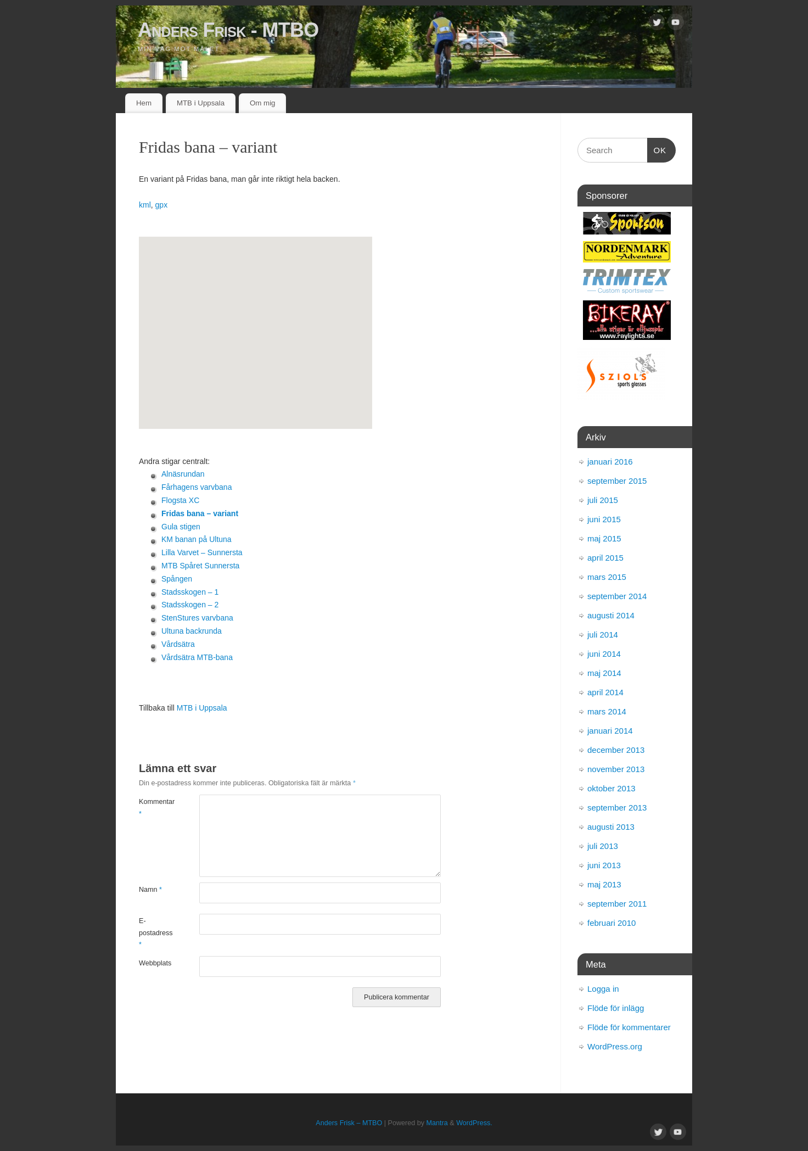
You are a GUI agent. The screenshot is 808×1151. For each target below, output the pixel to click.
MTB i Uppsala (201, 103)
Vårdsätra (178, 644)
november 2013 (615, 769)
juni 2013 (604, 865)
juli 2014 (602, 634)
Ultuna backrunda (191, 631)
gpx (161, 204)
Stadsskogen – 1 (189, 592)
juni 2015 (604, 519)
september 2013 (617, 807)
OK (657, 149)
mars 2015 (606, 577)
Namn (150, 889)
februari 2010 (611, 922)
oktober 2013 (611, 788)
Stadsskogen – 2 (189, 604)
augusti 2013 (611, 826)
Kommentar (154, 807)
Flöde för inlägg (615, 1008)
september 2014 (617, 596)
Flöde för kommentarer (629, 1027)
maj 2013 (604, 884)
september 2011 (617, 903)
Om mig (263, 103)
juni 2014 (604, 653)
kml (145, 204)
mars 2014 (606, 711)
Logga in (603, 988)
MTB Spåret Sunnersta (200, 565)
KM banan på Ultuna (196, 539)
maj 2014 (604, 673)
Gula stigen (180, 526)
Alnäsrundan (183, 474)
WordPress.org (614, 1046)
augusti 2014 (611, 615)
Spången (176, 578)
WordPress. (474, 1123)
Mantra (437, 1123)
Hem (144, 103)
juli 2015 (602, 500)
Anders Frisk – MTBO (349, 1123)
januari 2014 (610, 730)
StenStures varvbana (197, 617)
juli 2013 (602, 846)
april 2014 (605, 692)
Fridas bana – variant (199, 513)
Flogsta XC (180, 500)
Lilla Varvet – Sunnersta (202, 552)
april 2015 (605, 557)
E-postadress (154, 932)
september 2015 (617, 480)
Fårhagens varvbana (196, 487)
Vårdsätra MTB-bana (197, 657)
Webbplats (154, 963)
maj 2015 (604, 538)
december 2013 (615, 750)
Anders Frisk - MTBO (228, 30)
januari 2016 (610, 461)
